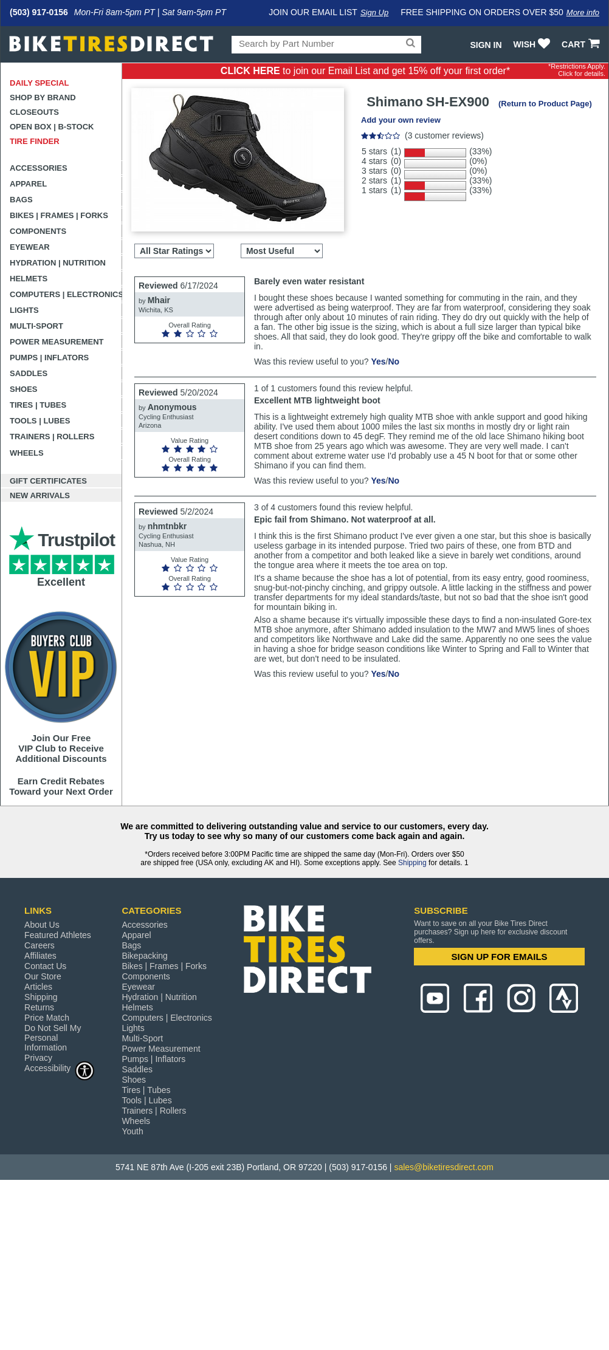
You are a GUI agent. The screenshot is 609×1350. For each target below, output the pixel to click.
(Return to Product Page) (545, 103)
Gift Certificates (48, 480)
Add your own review (401, 120)
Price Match (46, 1018)
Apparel (28, 183)
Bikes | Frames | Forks (59, 215)
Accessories (38, 168)
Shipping (412, 862)
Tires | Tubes (38, 404)
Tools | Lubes (40, 420)
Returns (39, 1007)
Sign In (485, 45)
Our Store (42, 976)
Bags (21, 199)
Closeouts (34, 112)
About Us (42, 925)
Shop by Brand (43, 97)
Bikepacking (145, 956)
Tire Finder (35, 141)
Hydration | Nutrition (58, 262)
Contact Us (45, 966)
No (393, 361)
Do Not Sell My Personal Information (52, 1037)
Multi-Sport (36, 326)
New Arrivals (40, 495)
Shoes (24, 389)
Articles (38, 987)
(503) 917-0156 (39, 12)
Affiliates (40, 956)
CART (582, 44)
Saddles (28, 373)
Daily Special (39, 82)
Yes (378, 361)
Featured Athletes (57, 935)
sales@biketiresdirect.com (444, 1167)
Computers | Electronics (66, 294)
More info (582, 12)
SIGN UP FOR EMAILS (500, 956)
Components (38, 231)
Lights (24, 310)
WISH (533, 44)
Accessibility (59, 1068)
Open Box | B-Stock (52, 126)
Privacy (38, 1058)
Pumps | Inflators (49, 357)
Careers (39, 945)
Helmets (28, 278)
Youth (132, 1131)
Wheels (27, 452)
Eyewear (30, 247)
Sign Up (374, 12)
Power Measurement (57, 341)
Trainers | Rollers (52, 436)
